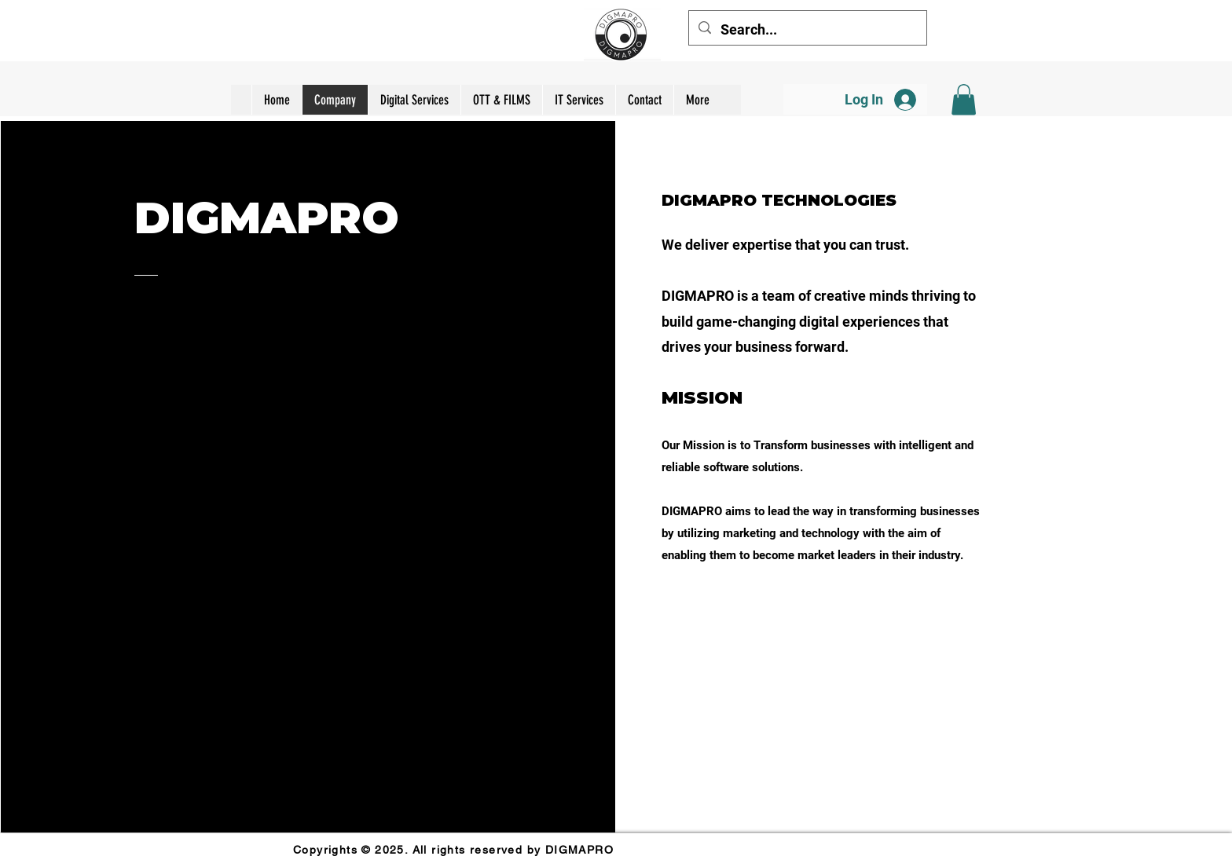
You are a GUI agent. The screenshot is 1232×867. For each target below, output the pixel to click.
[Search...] (806, 30)
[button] (964, 99)
